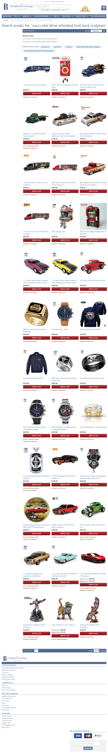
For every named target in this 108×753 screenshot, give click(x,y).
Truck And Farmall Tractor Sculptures (88, 47)
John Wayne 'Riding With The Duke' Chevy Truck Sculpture (93, 183)
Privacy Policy (6, 688)
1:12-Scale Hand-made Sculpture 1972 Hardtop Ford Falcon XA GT (35, 281)
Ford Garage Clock (58, 231)
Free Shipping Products (9, 707)
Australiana (5, 705)
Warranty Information (8, 679)
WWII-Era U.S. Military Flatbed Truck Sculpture (34, 135)
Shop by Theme (6, 716)
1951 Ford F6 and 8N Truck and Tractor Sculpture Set (91, 86)
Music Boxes (6, 701)
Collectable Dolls (7, 698)
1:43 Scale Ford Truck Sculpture (35, 85)
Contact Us (47, 1)
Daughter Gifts (6, 723)
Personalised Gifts (7, 718)
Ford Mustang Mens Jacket (33, 378)
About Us (4, 685)
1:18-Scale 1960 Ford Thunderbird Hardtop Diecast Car (64, 575)
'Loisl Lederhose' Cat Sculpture (63, 625)
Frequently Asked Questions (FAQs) (13, 668)
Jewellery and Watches (9, 696)
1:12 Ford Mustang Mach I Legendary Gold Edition (33, 575)
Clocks (4, 703)
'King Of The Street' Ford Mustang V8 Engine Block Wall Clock (92, 477)
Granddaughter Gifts (8, 725)
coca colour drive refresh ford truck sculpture (40, 39)
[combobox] (53, 6)
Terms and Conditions (8, 690)
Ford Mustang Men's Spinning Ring (93, 427)
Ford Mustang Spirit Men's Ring (92, 378)
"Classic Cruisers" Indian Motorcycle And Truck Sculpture (64, 135)
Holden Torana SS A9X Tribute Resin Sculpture (63, 526)
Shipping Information (8, 677)
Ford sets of (45, 47)
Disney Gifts (5, 727)
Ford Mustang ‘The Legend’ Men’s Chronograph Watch (64, 428)
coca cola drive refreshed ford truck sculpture (40, 42)
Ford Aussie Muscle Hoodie (90, 329)
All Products (5, 710)
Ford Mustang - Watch (60, 329)
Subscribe (88, 748)
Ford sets (69, 47)
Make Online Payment (58, 1)
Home (6, 20)
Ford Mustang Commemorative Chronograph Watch (34, 428)
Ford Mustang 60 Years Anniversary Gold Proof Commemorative (36, 526)
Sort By (87, 31)
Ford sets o (57, 47)
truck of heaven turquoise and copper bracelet (38, 51)
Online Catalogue (7, 675)
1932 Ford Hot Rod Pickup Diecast (92, 280)
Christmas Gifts (6, 720)
